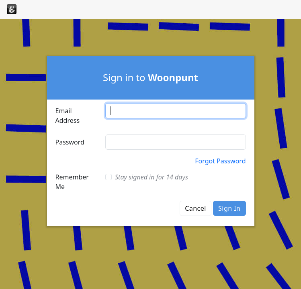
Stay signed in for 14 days (151, 177)
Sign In (229, 208)
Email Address (67, 115)
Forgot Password (220, 161)
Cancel (195, 208)
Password (69, 142)
